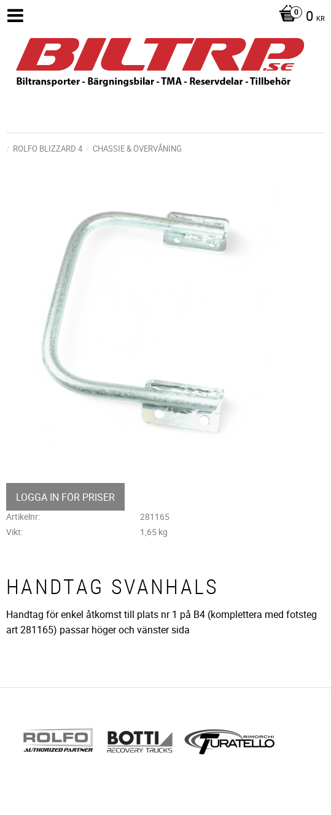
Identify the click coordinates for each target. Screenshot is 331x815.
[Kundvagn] (299, 17)
